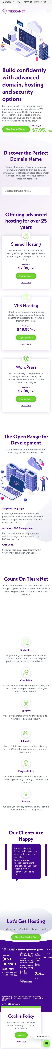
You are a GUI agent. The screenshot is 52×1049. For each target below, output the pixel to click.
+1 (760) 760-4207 (10, 975)
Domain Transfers (32, 961)
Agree (21, 1035)
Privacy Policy (37, 998)
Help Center (38, 954)
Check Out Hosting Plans (26, 937)
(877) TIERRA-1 (9, 964)
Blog (36, 978)
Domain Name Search (31, 955)
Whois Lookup (30, 967)
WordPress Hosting (24, 967)
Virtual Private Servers (23, 960)
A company (11, 1004)
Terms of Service (20, 998)
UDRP (4, 1000)
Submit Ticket (38, 959)
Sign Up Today (26, 276)
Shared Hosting (23, 954)
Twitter (49, 949)
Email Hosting (23, 972)
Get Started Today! (16, 129)
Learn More (26, 282)
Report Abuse (38, 965)
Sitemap (6, 998)
